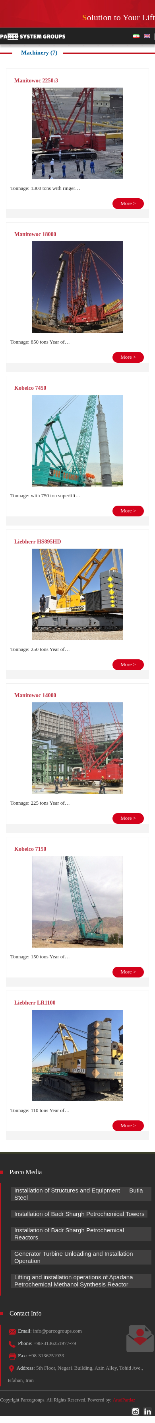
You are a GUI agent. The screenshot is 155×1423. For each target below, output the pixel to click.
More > (128, 203)
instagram (135, 1411)
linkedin (147, 1411)
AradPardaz (124, 1400)
